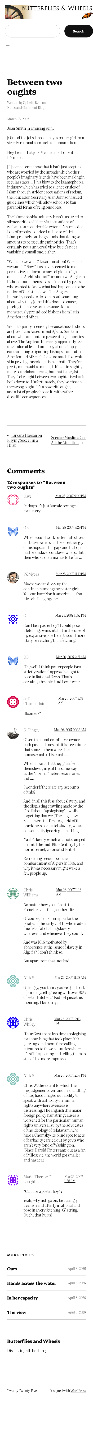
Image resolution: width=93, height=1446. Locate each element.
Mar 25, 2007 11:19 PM (71, 573)
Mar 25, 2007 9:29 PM (71, 527)
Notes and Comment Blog (25, 107)
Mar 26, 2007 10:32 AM (70, 729)
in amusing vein (40, 128)
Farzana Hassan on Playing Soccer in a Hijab (24, 440)
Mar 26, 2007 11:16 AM (68, 891)
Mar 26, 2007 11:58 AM (70, 977)
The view (16, 1312)
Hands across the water (31, 1283)
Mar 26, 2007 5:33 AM (70, 700)
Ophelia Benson (34, 102)
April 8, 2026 (77, 1268)
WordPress (78, 1390)
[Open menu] (7, 45)
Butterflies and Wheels (33, 1341)
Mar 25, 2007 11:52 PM (70, 615)
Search (78, 31)
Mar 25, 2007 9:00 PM (70, 495)
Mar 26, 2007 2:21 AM (71, 656)
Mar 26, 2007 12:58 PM (70, 1075)
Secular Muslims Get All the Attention (68, 440)
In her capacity (22, 1297)
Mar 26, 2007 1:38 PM (73, 1178)
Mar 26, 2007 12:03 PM (67, 1020)
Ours (12, 1268)
